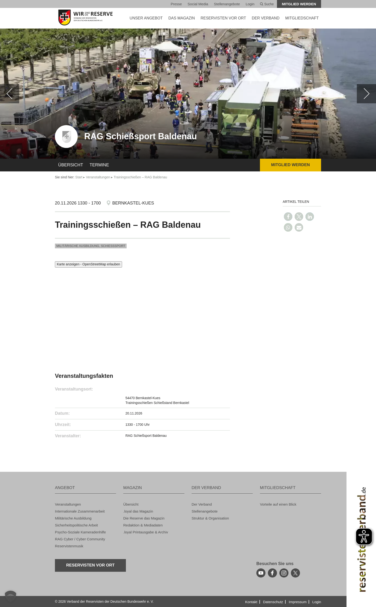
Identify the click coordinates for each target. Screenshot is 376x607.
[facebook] (272, 573)
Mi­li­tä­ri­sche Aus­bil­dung (73, 518)
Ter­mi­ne (99, 165)
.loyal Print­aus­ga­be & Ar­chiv (145, 532)
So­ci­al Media (198, 4)
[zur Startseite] (85, 17)
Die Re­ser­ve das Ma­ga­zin (143, 518)
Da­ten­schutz (273, 602)
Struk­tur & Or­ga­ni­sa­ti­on (210, 518)
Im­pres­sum (297, 602)
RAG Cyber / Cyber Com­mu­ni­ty (80, 539)
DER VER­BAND (266, 18)
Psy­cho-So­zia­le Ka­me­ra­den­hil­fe (80, 532)
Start (78, 177)
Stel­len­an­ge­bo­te (227, 4)
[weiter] (366, 93)
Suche (267, 4)
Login (250, 4)
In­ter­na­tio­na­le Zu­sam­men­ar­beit (80, 511)
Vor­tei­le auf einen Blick (278, 504)
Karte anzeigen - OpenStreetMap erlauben (88, 264)
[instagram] (283, 573)
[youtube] (260, 573)
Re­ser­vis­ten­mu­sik (69, 546)
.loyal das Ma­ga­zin (138, 511)
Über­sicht (70, 165)
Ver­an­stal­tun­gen (98, 177)
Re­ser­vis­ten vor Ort (223, 18)
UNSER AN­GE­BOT (146, 18)
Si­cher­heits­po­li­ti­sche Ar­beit (76, 525)
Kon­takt (251, 602)
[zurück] (9, 93)
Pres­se (176, 4)
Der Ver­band (202, 504)
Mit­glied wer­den (299, 4)
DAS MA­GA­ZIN (181, 18)
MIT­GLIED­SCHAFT (302, 18)
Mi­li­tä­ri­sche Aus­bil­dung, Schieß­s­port (90, 246)
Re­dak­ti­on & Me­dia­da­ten (143, 525)
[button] (288, 216)
